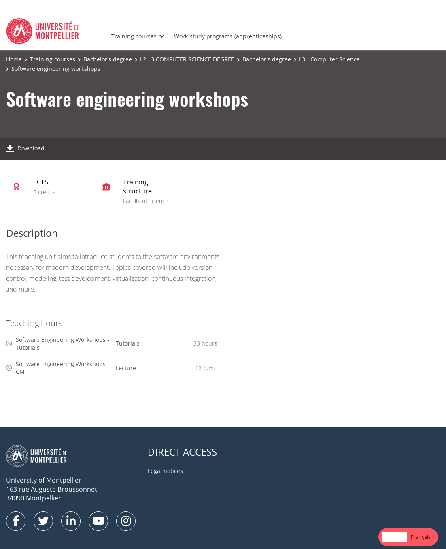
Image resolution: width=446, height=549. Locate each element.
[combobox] (394, 537)
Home (14, 59)
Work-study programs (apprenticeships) (228, 36)
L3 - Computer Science (329, 59)
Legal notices (165, 471)
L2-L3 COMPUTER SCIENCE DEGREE (187, 59)
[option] (421, 537)
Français (421, 537)
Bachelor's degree (107, 59)
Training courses (134, 36)
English (394, 537)
